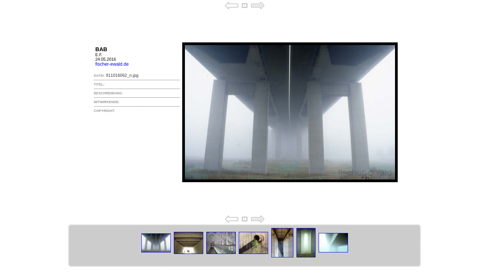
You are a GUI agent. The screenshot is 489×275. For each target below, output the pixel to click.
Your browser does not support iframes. (244, 112)
